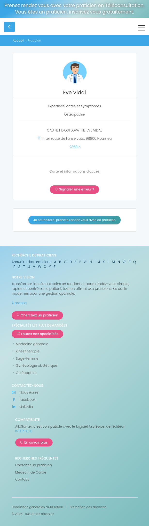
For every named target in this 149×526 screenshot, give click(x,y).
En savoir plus (34, 442)
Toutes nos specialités (37, 333)
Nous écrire (25, 392)
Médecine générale (30, 344)
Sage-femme (25, 358)
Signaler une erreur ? (74, 189)
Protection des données (88, 507)
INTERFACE (23, 431)
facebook (24, 399)
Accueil (18, 40)
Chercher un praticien (33, 465)
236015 (74, 147)
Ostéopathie (24, 373)
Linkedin (22, 406)
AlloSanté (53, 28)
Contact (22, 479)
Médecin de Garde (31, 472)
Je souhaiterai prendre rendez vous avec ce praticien (74, 220)
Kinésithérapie (25, 351)
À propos (19, 302)
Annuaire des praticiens (31, 261)
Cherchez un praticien (37, 315)
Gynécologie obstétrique (34, 365)
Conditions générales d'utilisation (37, 507)
